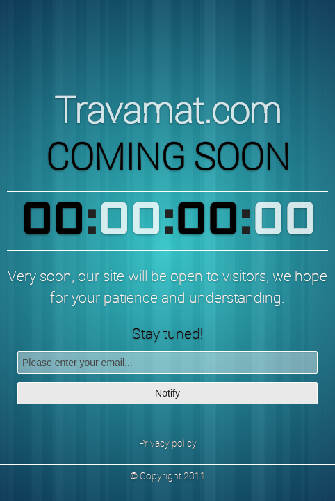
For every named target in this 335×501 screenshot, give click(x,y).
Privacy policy (168, 443)
